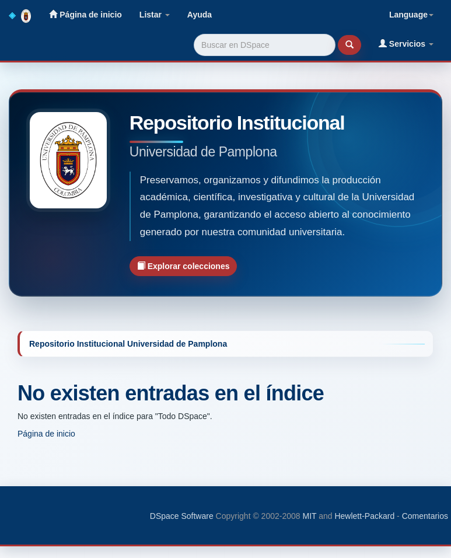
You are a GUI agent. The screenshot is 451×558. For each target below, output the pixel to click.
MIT (309, 516)
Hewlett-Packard (364, 516)
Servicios (406, 43)
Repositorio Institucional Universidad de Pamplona (128, 343)
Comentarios (425, 516)
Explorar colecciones (183, 266)
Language (411, 14)
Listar (154, 14)
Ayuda (199, 14)
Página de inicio (85, 14)
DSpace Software (182, 516)
